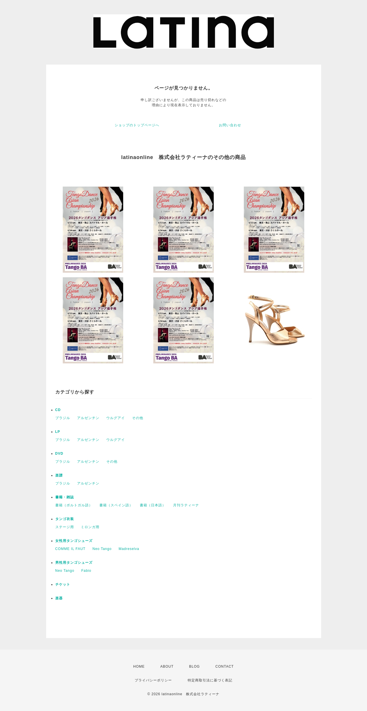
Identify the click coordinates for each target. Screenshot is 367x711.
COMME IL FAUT (70, 549)
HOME (139, 666)
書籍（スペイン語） (116, 505)
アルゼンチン (88, 418)
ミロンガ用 (90, 527)
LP (57, 432)
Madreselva (129, 549)
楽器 (59, 598)
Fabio (86, 571)
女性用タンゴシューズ (74, 541)
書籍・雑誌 (64, 497)
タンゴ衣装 (64, 519)
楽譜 (59, 475)
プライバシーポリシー (153, 680)
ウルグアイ (115, 418)
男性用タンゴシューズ (74, 563)
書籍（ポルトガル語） (74, 505)
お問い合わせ (230, 125)
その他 (137, 418)
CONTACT (224, 666)
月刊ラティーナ (186, 505)
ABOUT (166, 666)
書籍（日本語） (153, 505)
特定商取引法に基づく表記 (210, 680)
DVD (59, 454)
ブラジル (62, 418)
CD (58, 410)
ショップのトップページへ (137, 125)
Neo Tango (102, 549)
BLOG (194, 666)
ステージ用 (64, 527)
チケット (62, 584)
